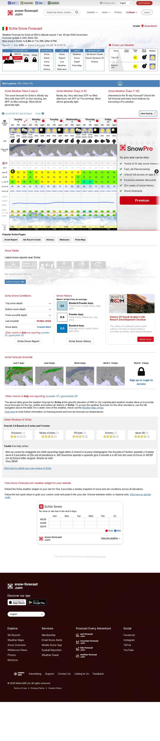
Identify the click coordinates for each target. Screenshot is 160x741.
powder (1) (52, 396)
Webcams (62, 69)
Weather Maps (16, 640)
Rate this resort (12, 473)
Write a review (31, 473)
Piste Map (77, 65)
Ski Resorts (14, 635)
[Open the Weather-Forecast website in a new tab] (53, 3)
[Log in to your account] (147, 12)
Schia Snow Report (28, 341)
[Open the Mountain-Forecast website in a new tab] (27, 3)
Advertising (35, 673)
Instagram (129, 640)
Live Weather (62, 63)
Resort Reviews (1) (95, 58)
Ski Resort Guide (95, 54)
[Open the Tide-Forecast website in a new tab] (40, 3)
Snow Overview (17, 645)
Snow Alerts (47, 56)
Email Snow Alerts (52, 640)
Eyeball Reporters (52, 650)
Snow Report (62, 56)
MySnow (13, 660)
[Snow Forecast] (23, 12)
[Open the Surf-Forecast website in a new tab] (13, 3)
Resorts (6, 45)
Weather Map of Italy (92, 407)
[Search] (77, 12)
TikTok (127, 645)
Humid (5, 186)
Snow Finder (47, 63)
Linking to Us (81, 673)
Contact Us (64, 673)
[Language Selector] (125, 3)
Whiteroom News (17, 650)
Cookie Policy (55, 688)
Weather (92, 12)
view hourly (148, 113)
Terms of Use (20, 688)
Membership (48, 635)
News (106, 12)
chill (4, 182)
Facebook (129, 635)
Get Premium (144, 3)
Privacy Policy (37, 688)
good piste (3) (16, 335)
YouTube (128, 650)
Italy (16, 45)
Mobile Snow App (52, 645)
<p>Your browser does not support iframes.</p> (80, 527)
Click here (10, 411)
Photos (118, 12)
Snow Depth (77, 60)
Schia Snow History (80, 341)
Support (49, 673)
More (4, 151)
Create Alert (44, 327)
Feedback (98, 673)
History (46, 69)
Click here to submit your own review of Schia (27, 468)
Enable (145, 26)
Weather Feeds (50, 655)
